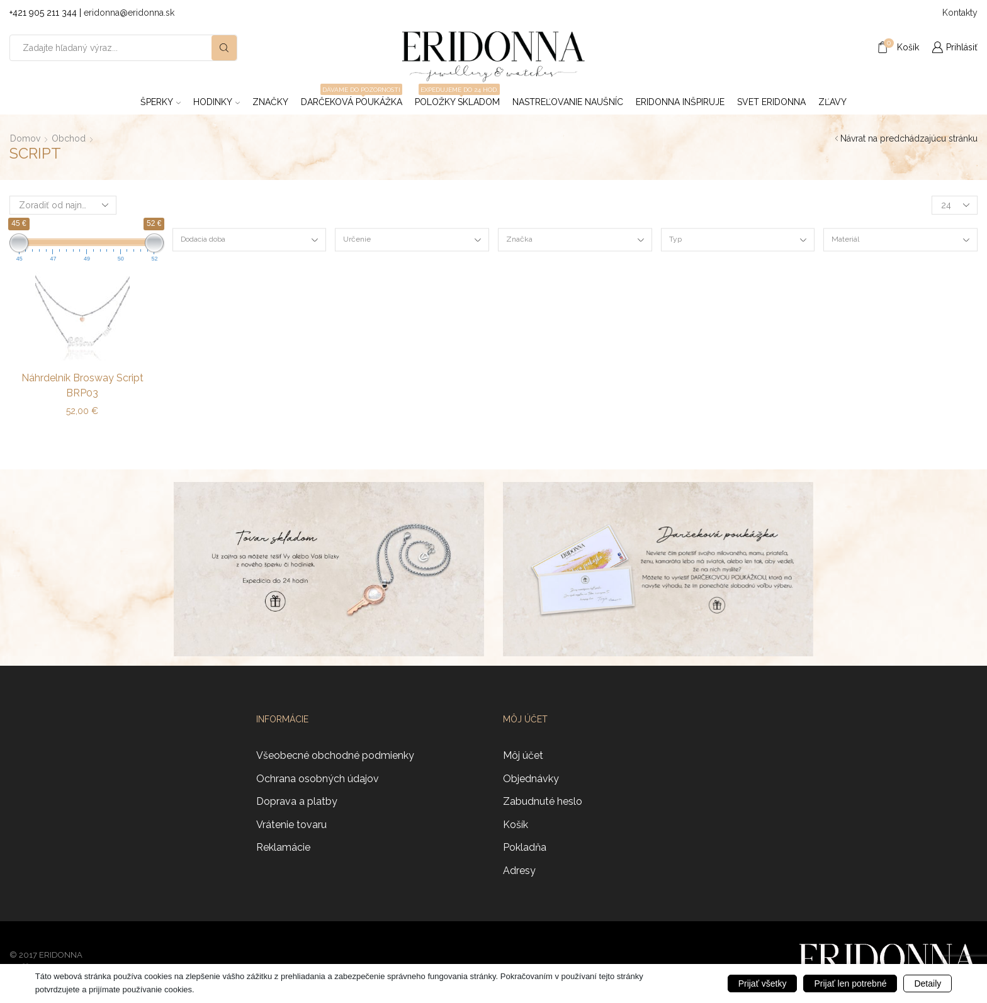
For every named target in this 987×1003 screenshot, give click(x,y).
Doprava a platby (296, 801)
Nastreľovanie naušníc (567, 102)
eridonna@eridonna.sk (129, 13)
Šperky (160, 102)
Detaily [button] (927, 983)
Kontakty (960, 13)
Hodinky (216, 102)
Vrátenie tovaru (291, 825)
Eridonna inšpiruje (680, 102)
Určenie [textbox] (357, 239)
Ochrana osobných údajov (317, 779)
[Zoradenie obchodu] (62, 205)
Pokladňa (524, 847)
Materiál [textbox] (845, 239)
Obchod (69, 138)
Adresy (519, 871)
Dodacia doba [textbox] (203, 239)
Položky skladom (457, 98)
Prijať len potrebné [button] (850, 983)
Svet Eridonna (771, 102)
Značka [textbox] (519, 239)
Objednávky (531, 779)
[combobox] (249, 240)
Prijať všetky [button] (762, 983)
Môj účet (523, 755)
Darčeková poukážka (351, 98)
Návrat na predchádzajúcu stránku (909, 138)
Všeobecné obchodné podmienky (335, 755)
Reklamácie (283, 847)
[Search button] (224, 47)
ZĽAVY (832, 102)
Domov (25, 138)
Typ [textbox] (675, 239)
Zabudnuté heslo (542, 801)
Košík (515, 825)
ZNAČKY (270, 102)
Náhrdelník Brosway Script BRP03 (82, 385)
